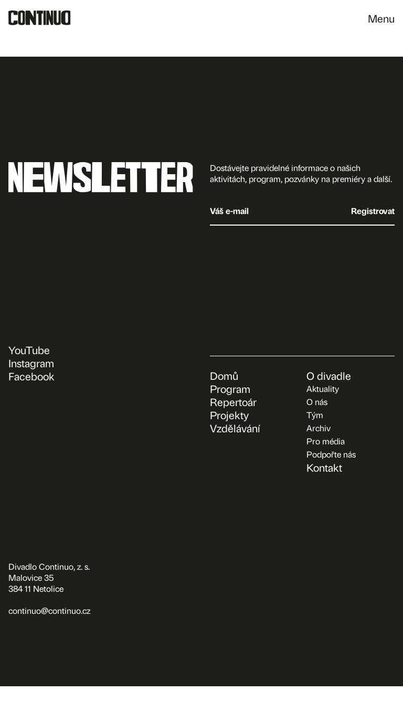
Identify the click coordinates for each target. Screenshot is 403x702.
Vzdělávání (235, 428)
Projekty (229, 415)
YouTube (29, 350)
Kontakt (324, 467)
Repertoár (233, 402)
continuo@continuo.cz (49, 610)
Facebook (31, 376)
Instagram (31, 363)
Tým (314, 414)
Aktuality (322, 388)
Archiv (318, 427)
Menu (381, 18)
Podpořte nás (331, 454)
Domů (224, 375)
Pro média (325, 440)
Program (230, 388)
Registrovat (373, 210)
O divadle (328, 375)
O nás (316, 401)
